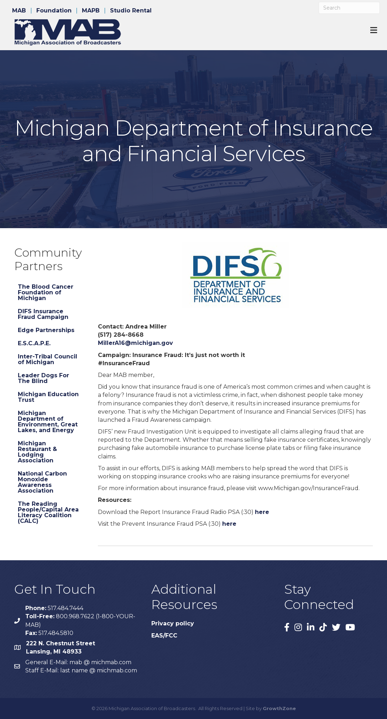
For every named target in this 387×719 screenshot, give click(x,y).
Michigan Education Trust (48, 397)
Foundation (54, 11)
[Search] (349, 8)
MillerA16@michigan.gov (135, 343)
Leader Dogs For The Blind (43, 378)
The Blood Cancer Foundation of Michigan (45, 292)
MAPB (91, 11)
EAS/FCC (164, 635)
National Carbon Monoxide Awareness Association (42, 482)
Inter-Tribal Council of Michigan (47, 359)
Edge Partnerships (46, 330)
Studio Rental (131, 11)
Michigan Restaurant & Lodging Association (37, 452)
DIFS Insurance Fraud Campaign (43, 314)
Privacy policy (172, 623)
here (262, 512)
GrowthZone (279, 708)
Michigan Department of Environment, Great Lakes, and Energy (48, 422)
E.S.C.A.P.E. (34, 343)
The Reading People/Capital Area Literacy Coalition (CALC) (48, 512)
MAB (19, 11)
